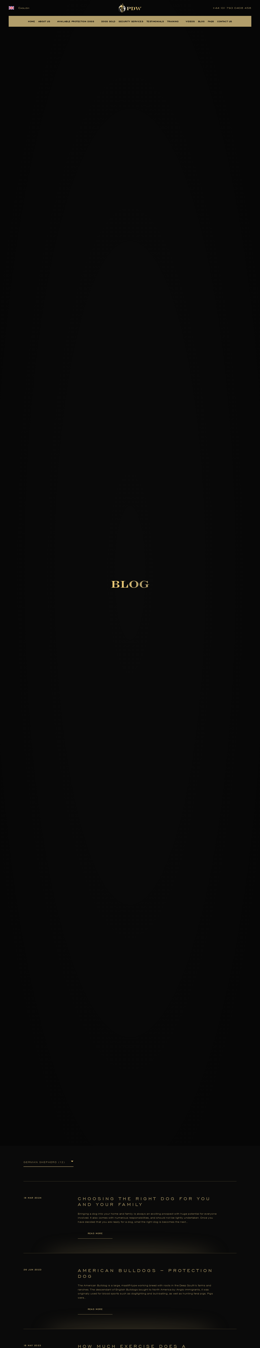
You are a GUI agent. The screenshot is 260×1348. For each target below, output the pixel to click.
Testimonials (155, 21)
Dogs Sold (108, 21)
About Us (44, 21)
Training (173, 21)
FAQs (211, 21)
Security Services (131, 21)
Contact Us (224, 21)
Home (31, 21)
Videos (190, 21)
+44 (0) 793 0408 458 (232, 8)
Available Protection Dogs (75, 21)
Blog (201, 21)
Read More (95, 1233)
